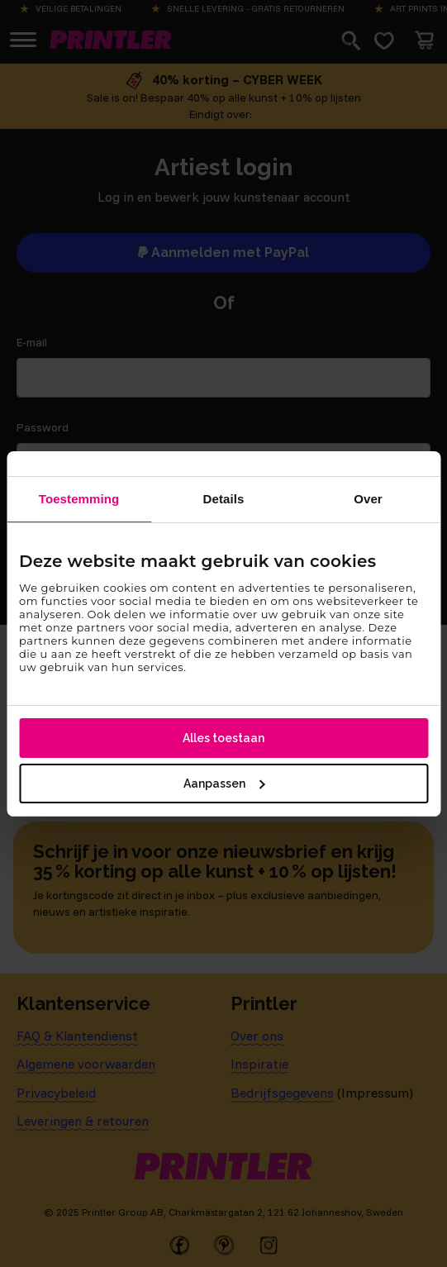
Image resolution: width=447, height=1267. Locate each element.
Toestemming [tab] (79, 499)
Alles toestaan (223, 738)
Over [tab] (368, 499)
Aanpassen (224, 783)
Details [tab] (224, 499)
